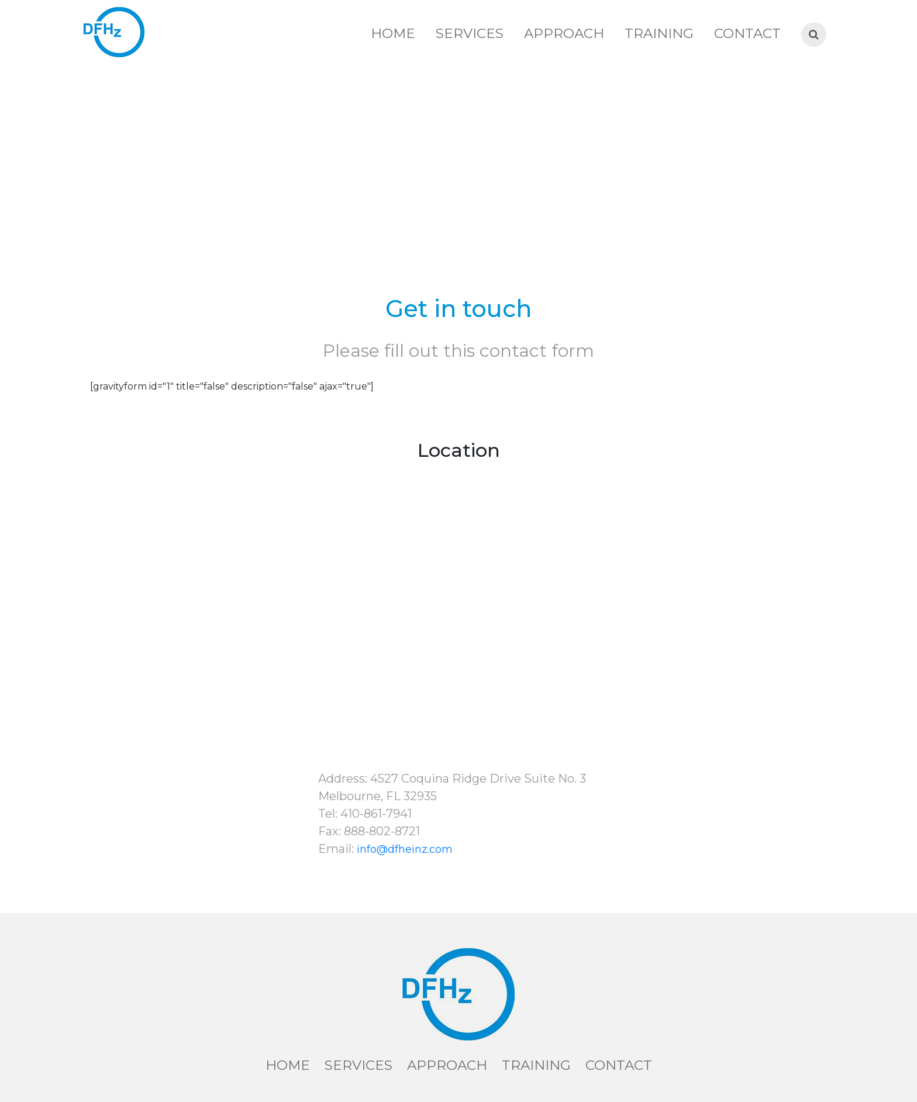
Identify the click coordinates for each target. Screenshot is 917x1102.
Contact (747, 33)
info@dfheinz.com (405, 849)
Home (393, 33)
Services (470, 33)
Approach (564, 33)
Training (659, 33)
